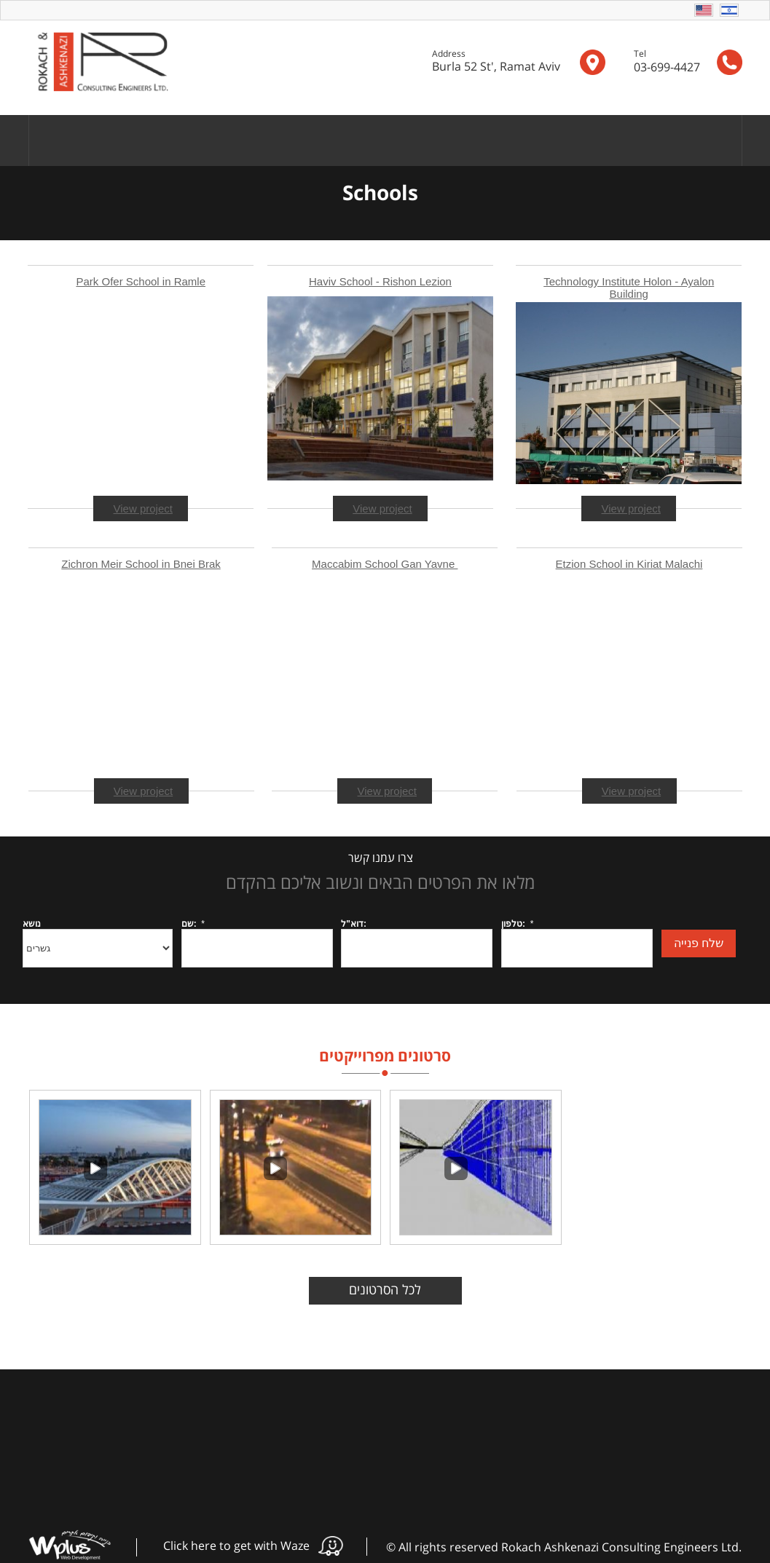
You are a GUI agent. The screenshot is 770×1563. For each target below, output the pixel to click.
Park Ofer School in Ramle (140, 281)
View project (631, 508)
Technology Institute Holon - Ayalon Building (628, 287)
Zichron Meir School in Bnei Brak (140, 564)
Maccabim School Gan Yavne (384, 564)
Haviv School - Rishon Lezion (380, 281)
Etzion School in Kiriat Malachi (629, 564)
